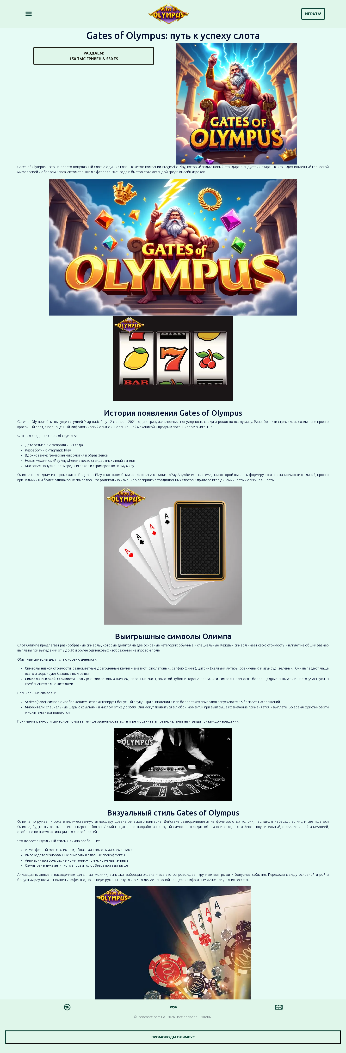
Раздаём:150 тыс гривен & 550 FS (93, 56)
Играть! (313, 14)
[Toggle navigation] (28, 14)
